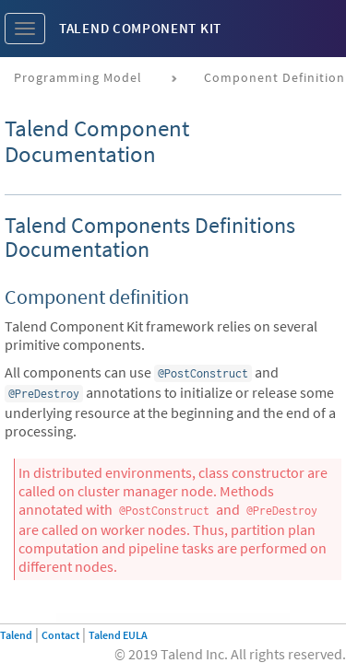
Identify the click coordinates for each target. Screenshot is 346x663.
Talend (16, 635)
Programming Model (78, 77)
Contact (60, 635)
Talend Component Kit (140, 28)
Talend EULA (118, 635)
